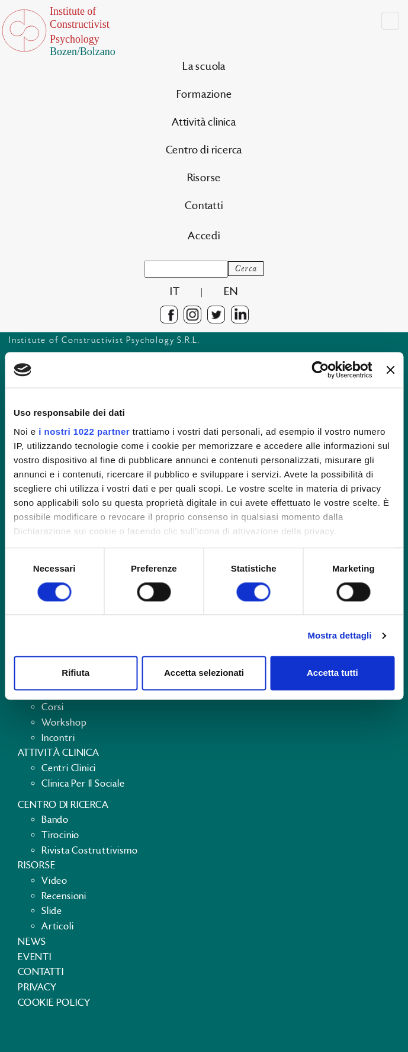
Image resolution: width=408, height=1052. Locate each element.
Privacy (37, 987)
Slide (51, 911)
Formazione (204, 94)
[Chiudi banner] (390, 369)
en (231, 292)
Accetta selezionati (204, 673)
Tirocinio (60, 835)
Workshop (63, 723)
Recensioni (63, 896)
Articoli (57, 926)
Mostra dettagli (339, 635)
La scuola (204, 66)
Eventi (35, 957)
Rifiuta (75, 673)
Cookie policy (54, 1003)
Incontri (58, 738)
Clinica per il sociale (83, 784)
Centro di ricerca (204, 150)
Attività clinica (204, 122)
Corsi (52, 707)
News (32, 942)
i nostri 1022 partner (84, 431)
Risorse (204, 178)
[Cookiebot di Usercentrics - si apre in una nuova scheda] (320, 370)
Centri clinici (68, 768)
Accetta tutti (332, 673)
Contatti (204, 206)
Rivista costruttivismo (89, 851)
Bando (55, 820)
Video (54, 881)
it (175, 292)
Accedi (204, 236)
